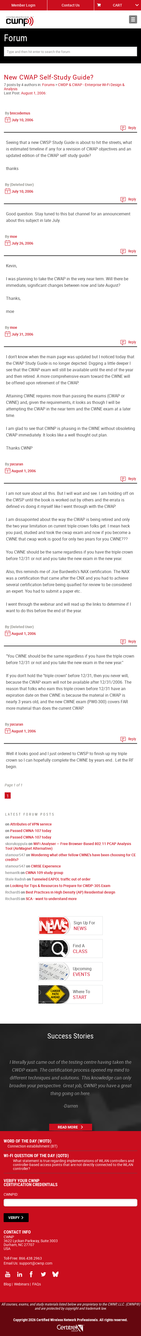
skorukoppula (16, 843)
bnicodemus (20, 113)
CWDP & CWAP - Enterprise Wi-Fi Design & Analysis (64, 86)
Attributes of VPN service (31, 824)
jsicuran (16, 463)
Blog (7, 1284)
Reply (132, 127)
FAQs (36, 1284)
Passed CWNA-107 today (30, 830)
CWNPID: (11, 1194)
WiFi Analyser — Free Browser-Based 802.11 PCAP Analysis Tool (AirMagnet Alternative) (68, 846)
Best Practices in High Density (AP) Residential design (70, 892)
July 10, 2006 (22, 119)
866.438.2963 (30, 1258)
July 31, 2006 (22, 334)
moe (13, 236)
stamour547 (15, 854)
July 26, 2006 (22, 243)
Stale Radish (15, 879)
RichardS (12, 892)
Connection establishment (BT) (32, 1146)
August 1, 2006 (33, 92)
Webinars (21, 1284)
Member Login (23, 5)
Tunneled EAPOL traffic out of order (61, 879)
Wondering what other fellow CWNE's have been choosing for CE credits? (70, 857)
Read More (68, 1127)
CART (117, 5)
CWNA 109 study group (44, 872)
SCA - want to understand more (51, 898)
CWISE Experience (46, 866)
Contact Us (71, 5)
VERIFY (14, 1217)
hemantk (12, 872)
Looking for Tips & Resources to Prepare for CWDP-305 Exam (60, 885)
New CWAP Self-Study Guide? (48, 77)
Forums (48, 84)
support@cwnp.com (35, 1263)
